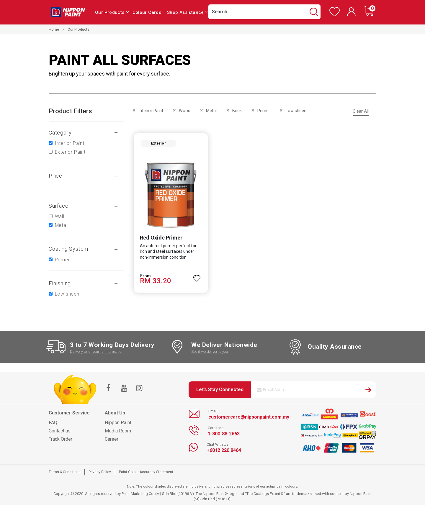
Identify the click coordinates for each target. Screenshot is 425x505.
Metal (61, 225)
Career (111, 439)
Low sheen (67, 294)
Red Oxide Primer (159, 239)
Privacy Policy (100, 472)
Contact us (60, 431)
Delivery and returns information (96, 351)
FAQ (53, 422)
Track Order (60, 439)
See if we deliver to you (209, 351)
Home (54, 29)
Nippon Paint (118, 422)
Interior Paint (69, 143)
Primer (62, 260)
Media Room (118, 431)
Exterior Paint (70, 152)
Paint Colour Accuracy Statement (146, 472)
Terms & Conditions (65, 472)
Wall (59, 216)
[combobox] (264, 11)
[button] (196, 277)
